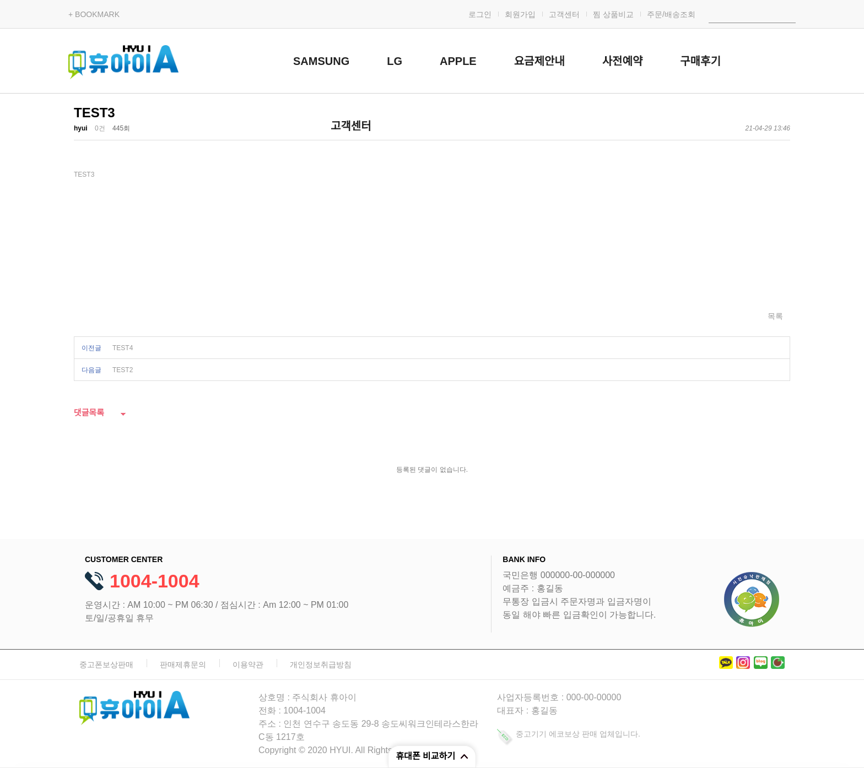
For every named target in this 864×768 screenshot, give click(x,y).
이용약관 (248, 664)
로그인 (480, 14)
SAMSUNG (321, 61)
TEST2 (122, 370)
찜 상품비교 (613, 14)
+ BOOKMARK (94, 14)
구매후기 (700, 61)
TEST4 (122, 348)
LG (394, 61)
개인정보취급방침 (321, 664)
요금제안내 (539, 61)
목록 (775, 316)
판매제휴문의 (183, 664)
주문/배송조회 (671, 14)
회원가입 (520, 14)
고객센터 (564, 14)
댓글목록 (89, 412)
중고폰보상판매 (106, 664)
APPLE (458, 61)
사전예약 (622, 61)
